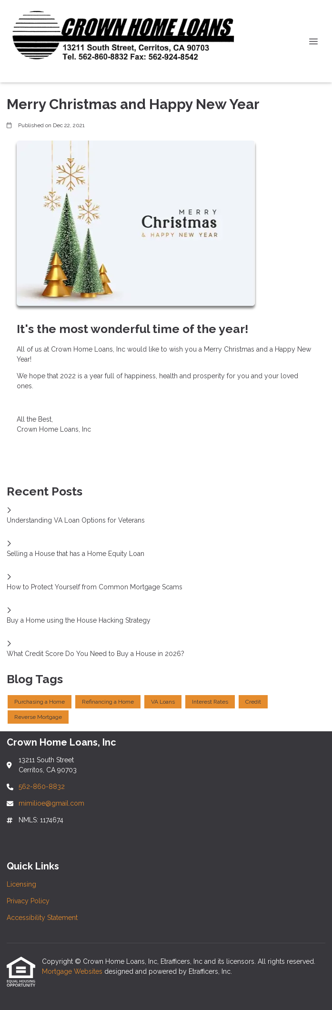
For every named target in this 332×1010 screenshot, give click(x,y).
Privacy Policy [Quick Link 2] (28, 901)
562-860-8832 (42, 786)
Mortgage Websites (73, 971)
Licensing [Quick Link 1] (21, 884)
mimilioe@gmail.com (51, 803)
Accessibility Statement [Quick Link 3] (42, 917)
